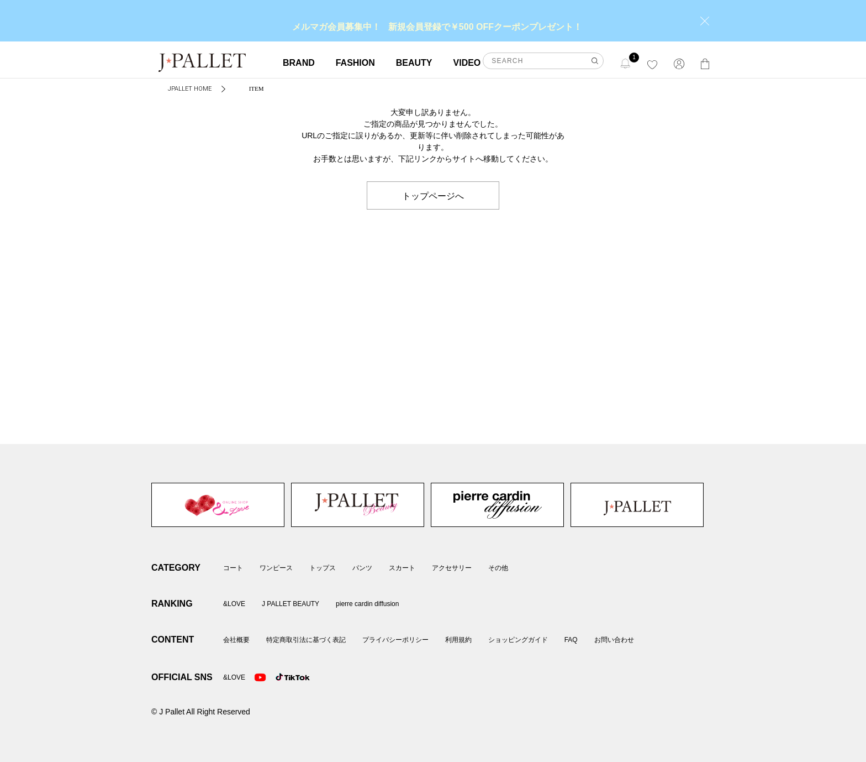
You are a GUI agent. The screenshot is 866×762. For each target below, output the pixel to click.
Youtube (260, 677)
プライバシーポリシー (395, 640)
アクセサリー (452, 568)
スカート (402, 568)
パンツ (362, 568)
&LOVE (217, 505)
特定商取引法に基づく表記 (306, 640)
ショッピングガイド (518, 640)
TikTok (281, 677)
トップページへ (433, 195)
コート (233, 568)
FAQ (571, 640)
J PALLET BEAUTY (357, 505)
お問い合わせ (614, 640)
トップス (322, 568)
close (704, 21)
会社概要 (236, 640)
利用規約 (458, 640)
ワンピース (276, 568)
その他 (498, 568)
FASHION (355, 62)
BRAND (299, 62)
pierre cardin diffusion (497, 505)
